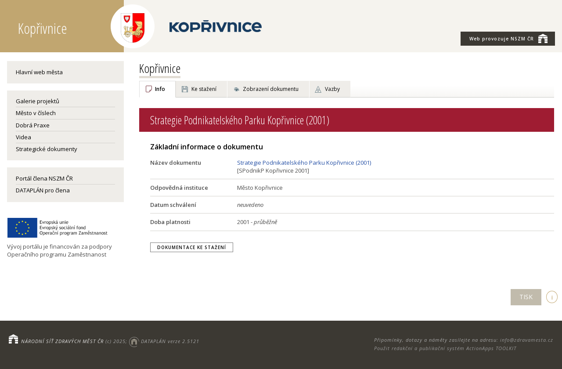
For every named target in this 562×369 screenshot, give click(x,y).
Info (160, 89)
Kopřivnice (159, 68)
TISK (526, 297)
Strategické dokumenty (46, 149)
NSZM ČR (508, 38)
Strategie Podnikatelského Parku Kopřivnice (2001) (304, 162)
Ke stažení (203, 89)
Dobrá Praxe (33, 125)
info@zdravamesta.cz (526, 339)
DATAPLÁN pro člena (43, 190)
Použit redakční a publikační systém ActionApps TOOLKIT (445, 348)
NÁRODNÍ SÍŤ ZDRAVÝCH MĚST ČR (62, 341)
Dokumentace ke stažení (191, 247)
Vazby (332, 89)
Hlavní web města (39, 72)
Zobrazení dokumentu (271, 89)
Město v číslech (36, 113)
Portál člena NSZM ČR (44, 178)
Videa (23, 137)
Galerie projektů (37, 101)
